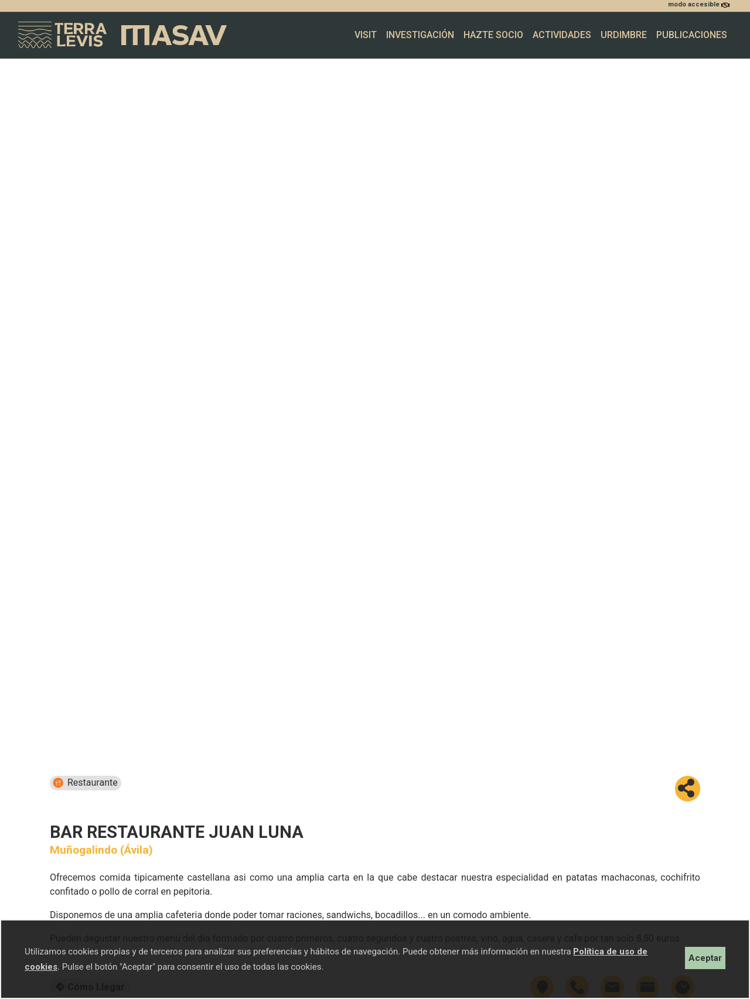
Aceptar (705, 958)
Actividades (562, 34)
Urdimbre (624, 34)
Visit (365, 34)
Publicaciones (691, 34)
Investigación (420, 34)
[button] (687, 789)
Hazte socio (493, 34)
